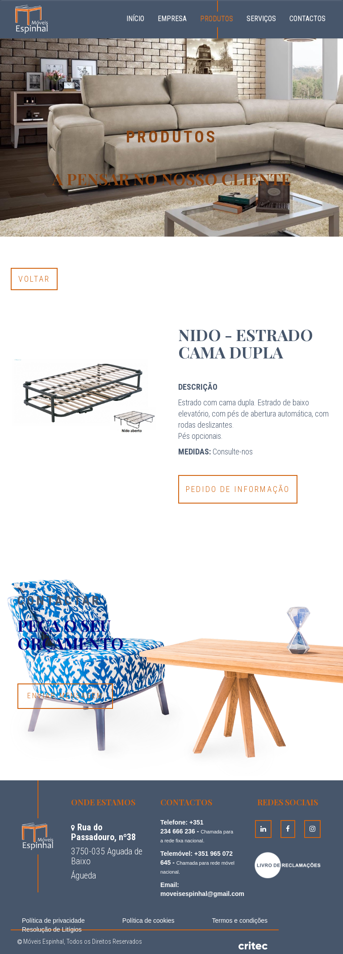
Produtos (216, 18)
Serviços (261, 18)
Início (138, 17)
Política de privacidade (53, 920)
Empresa (172, 18)
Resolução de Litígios (52, 929)
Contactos (307, 18)
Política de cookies (148, 920)
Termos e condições (240, 920)
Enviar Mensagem (65, 696)
